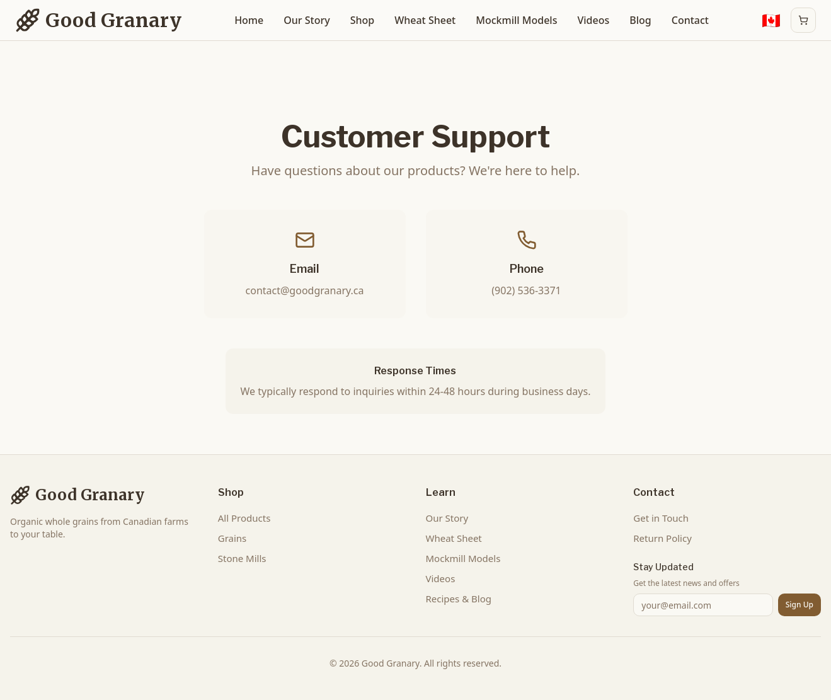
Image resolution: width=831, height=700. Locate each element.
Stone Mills (242, 558)
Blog (640, 20)
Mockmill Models (516, 20)
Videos (593, 20)
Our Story (307, 20)
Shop (362, 20)
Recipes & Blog (458, 598)
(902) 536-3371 (526, 290)
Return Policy (662, 538)
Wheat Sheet (425, 20)
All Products (244, 518)
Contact (690, 20)
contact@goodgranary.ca (305, 290)
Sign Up (799, 604)
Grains (232, 538)
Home (248, 20)
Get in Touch (661, 518)
